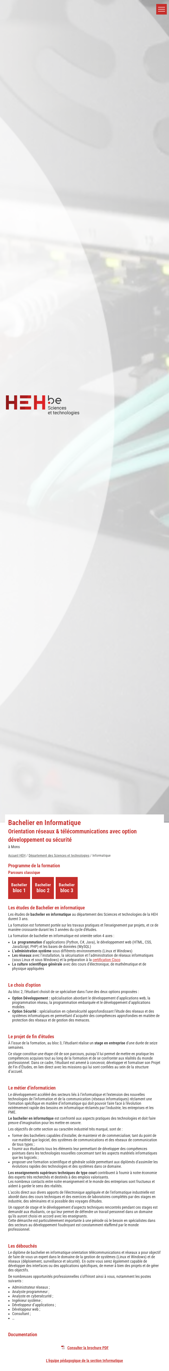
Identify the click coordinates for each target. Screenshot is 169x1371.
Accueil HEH (17, 855)
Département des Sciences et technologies (59, 855)
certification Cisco (106, 960)
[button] (161, 9)
